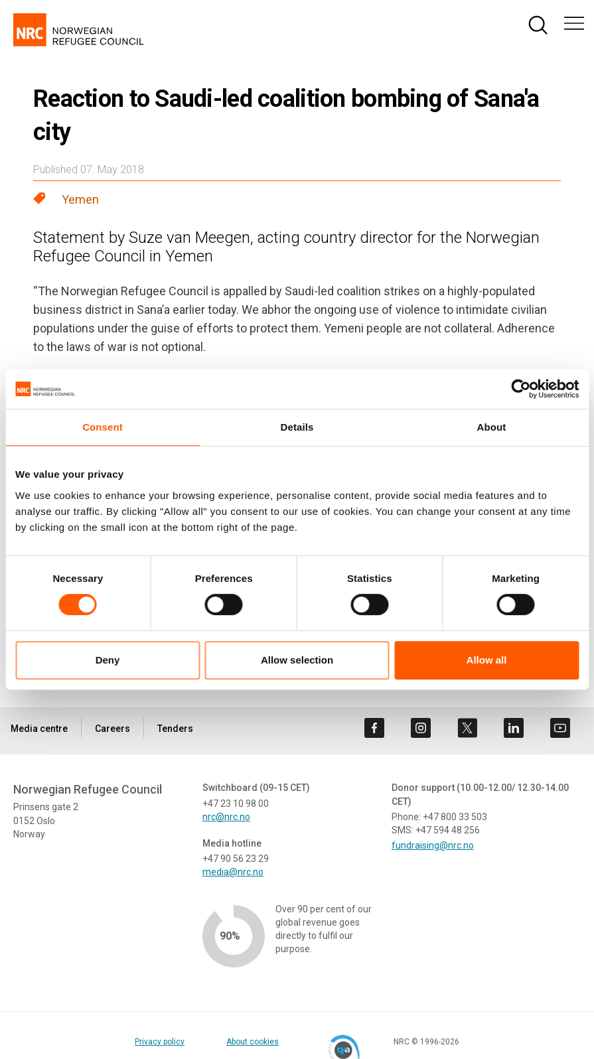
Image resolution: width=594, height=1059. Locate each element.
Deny (108, 660)
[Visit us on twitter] (467, 728)
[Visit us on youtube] (560, 728)
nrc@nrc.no (226, 817)
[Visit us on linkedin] (514, 728)
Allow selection (297, 660)
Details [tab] (297, 427)
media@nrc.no (232, 872)
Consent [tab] (102, 427)
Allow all (487, 660)
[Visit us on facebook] (374, 728)
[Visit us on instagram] (421, 728)
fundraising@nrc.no (433, 845)
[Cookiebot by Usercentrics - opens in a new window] (521, 389)
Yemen (80, 199)
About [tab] (491, 427)
